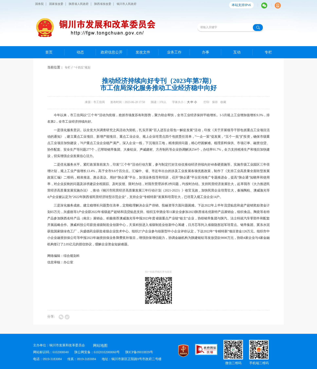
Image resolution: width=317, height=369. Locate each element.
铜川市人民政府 (126, 3)
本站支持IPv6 (241, 5)
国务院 (39, 3)
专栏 (67, 67)
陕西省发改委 (102, 3)
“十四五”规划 (82, 67)
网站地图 (100, 345)
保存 (215, 102)
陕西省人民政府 (79, 3)
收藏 (223, 102)
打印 (206, 102)
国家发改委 (56, 3)
